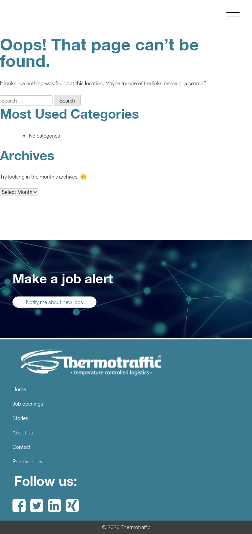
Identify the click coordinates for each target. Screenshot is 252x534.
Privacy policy (27, 461)
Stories (20, 418)
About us (22, 432)
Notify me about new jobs (54, 302)
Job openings (27, 404)
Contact (21, 447)
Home (19, 389)
